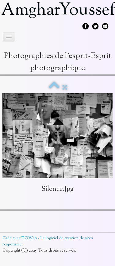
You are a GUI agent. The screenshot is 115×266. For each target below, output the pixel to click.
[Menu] (9, 37)
